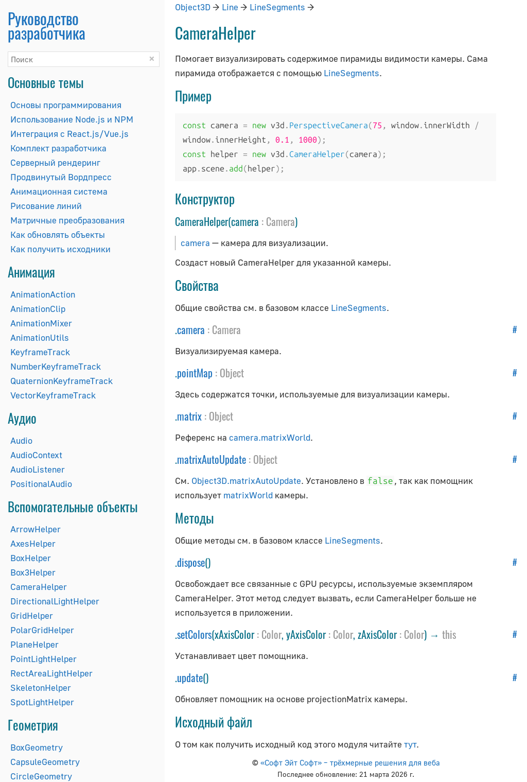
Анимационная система (59, 191)
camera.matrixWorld (269, 437)
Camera (280, 221)
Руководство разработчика (46, 25)
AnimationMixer (41, 323)
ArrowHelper (35, 529)
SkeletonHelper (40, 687)
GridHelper (31, 615)
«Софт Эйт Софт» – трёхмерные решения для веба (350, 762)
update (190, 677)
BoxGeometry (36, 747)
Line (230, 7)
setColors (194, 634)
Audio (21, 440)
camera (195, 242)
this (449, 634)
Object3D (192, 7)
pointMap (195, 372)
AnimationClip (37, 308)
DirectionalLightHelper (54, 601)
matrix (189, 416)
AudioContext (36, 454)
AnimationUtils (39, 337)
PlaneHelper (34, 644)
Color (271, 634)
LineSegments (277, 7)
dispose (191, 562)
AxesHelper (33, 543)
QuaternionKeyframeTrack (61, 380)
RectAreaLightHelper (51, 673)
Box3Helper (33, 572)
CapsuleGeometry (45, 761)
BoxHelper (30, 557)
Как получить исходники (60, 249)
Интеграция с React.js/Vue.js (69, 133)
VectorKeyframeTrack (53, 395)
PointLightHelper (43, 658)
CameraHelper (38, 586)
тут (410, 744)
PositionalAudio (41, 483)
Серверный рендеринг (55, 162)
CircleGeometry (41, 776)
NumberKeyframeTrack (55, 366)
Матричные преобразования (67, 220)
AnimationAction (42, 294)
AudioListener (37, 469)
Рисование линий (46, 205)
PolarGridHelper (42, 629)
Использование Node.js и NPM (71, 119)
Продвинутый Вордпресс (61, 176)
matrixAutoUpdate (211, 459)
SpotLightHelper (42, 702)
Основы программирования (65, 104)
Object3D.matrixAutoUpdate (246, 480)
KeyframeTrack (40, 351)
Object (232, 372)
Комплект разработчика (58, 148)
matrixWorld (248, 495)
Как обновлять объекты (57, 234)
